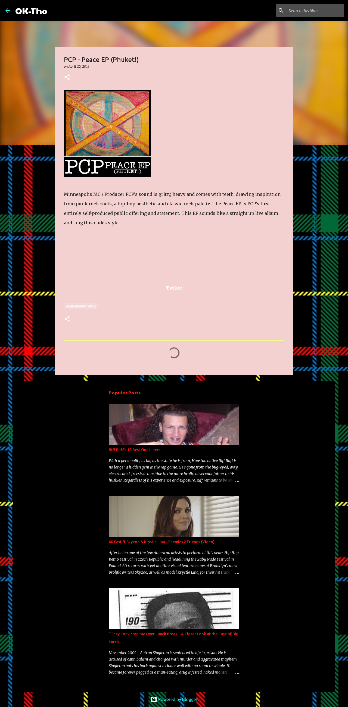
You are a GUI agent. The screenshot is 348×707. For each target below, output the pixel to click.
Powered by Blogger (174, 699)
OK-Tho (31, 10)
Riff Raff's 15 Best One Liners (134, 450)
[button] (67, 77)
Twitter (174, 288)
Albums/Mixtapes (81, 306)
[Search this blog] (315, 10)
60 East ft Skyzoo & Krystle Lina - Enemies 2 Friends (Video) (162, 542)
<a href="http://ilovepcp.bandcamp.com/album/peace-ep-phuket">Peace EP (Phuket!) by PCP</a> (118, 260)
